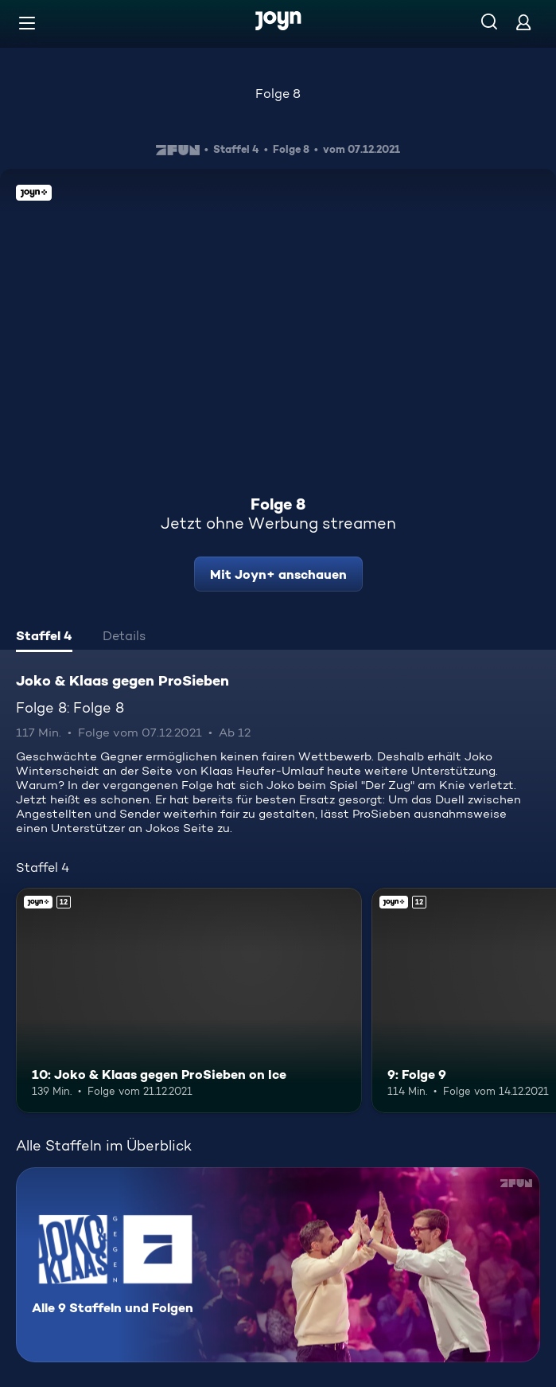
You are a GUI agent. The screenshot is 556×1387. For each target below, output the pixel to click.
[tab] (44, 637)
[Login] (523, 22)
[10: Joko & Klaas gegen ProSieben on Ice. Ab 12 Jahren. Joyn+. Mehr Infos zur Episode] (189, 1000)
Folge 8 (278, 93)
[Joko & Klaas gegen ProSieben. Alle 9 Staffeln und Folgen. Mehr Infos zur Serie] (278, 1264)
